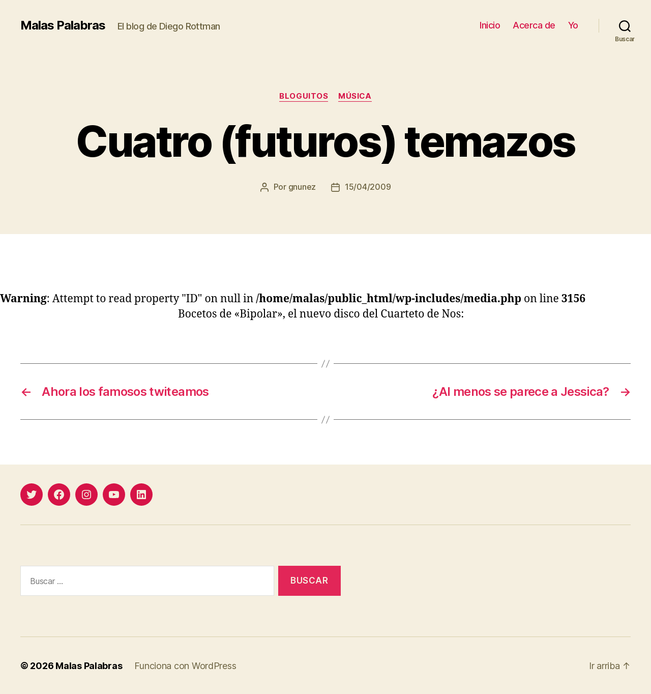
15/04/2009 (368, 187)
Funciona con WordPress (185, 665)
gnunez (302, 187)
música (355, 96)
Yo (573, 25)
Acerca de (534, 25)
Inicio (490, 25)
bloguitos (303, 96)
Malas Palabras (62, 25)
